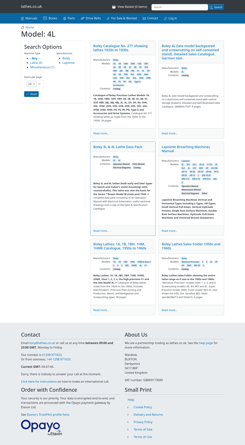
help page (206, 343)
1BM (133, 64)
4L (143, 71)
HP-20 (192, 172)
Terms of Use (143, 437)
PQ (130, 82)
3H (114, 74)
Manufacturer (64, 53)
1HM (132, 262)
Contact (152, 18)
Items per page (33, 77)
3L (138, 71)
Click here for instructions (39, 381)
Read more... (101, 133)
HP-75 (192, 175)
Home (29, 27)
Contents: (105, 88)
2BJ (121, 71)
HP (207, 168)
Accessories (118, 85)
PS (120, 82)
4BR (115, 71)
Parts (71, 18)
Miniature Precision (190, 262)
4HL (134, 78)
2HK (115, 78)
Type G (137, 82)
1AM (126, 64)
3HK (126, 74)
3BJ (126, 71)
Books (53, 18)
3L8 (183, 168)
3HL (132, 74)
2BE (126, 265)
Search (218, 7)
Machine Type (32, 53)
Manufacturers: (102, 59)
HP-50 (184, 175)
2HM (141, 78)
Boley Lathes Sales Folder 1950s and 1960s (191, 246)
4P (216, 262)
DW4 (189, 265)
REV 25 (197, 265)
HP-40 (208, 172)
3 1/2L (209, 164)
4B (135, 67)
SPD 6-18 (196, 179)
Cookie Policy (143, 407)
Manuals (31, 18)
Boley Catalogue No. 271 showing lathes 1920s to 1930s (120, 47)
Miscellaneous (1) (42, 67)
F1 (146, 265)
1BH (146, 64)
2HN (146, 74)
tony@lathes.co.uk (42, 343)
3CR (146, 67)
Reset (33, 94)
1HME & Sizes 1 (144, 262)
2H (148, 71)
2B (120, 67)
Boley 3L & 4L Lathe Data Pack (117, 146)
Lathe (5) (36, 63)
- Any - (34, 58)
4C (140, 67)
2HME (134, 265)
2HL (128, 78)
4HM (148, 78)
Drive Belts (93, 18)
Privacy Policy (143, 422)
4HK (121, 78)
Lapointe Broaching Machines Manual (186, 148)
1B (120, 64)
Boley (115, 60)
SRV (215, 179)
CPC (194, 168)
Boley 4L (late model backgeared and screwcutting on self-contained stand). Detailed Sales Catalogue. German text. (190, 51)
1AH (139, 64)
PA (114, 82)
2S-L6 (201, 164)
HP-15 (184, 172)
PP (125, 82)
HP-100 (214, 168)
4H (120, 74)
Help (131, 400)
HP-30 (200, 172)
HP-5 (216, 172)
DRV (201, 168)
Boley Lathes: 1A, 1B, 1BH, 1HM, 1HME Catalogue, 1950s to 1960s (119, 246)
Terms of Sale (143, 429)
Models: (106, 63)
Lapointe (186, 161)
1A (114, 64)
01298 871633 (52, 355)
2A (114, 67)
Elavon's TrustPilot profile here (48, 415)
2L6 (188, 164)
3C (130, 67)
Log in (172, 18)
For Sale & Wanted (124, 18)
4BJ (132, 71)
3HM (139, 74)
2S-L (194, 164)
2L (183, 164)
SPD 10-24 (206, 175)
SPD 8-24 (206, 179)
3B (125, 67)
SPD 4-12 (185, 179)
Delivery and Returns (148, 415)
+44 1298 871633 (58, 359)
